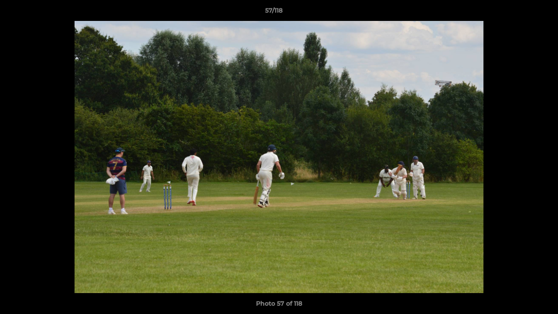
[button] (521, 13)
